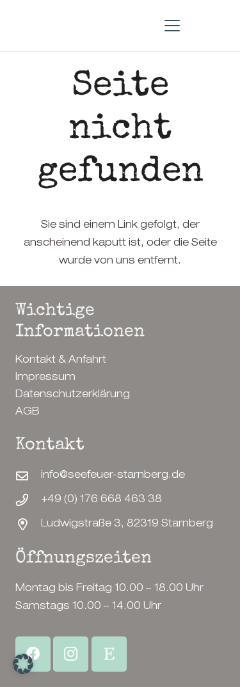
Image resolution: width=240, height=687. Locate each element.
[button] (172, 25)
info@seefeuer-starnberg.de (113, 476)
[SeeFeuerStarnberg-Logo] (20, 25)
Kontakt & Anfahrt (60, 361)
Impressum (45, 378)
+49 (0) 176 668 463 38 (101, 500)
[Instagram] (70, 654)
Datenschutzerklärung (72, 395)
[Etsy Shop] (109, 654)
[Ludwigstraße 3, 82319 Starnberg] (28, 524)
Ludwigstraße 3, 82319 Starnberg (127, 524)
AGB (27, 412)
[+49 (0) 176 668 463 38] (28, 500)
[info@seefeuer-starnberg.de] (28, 476)
